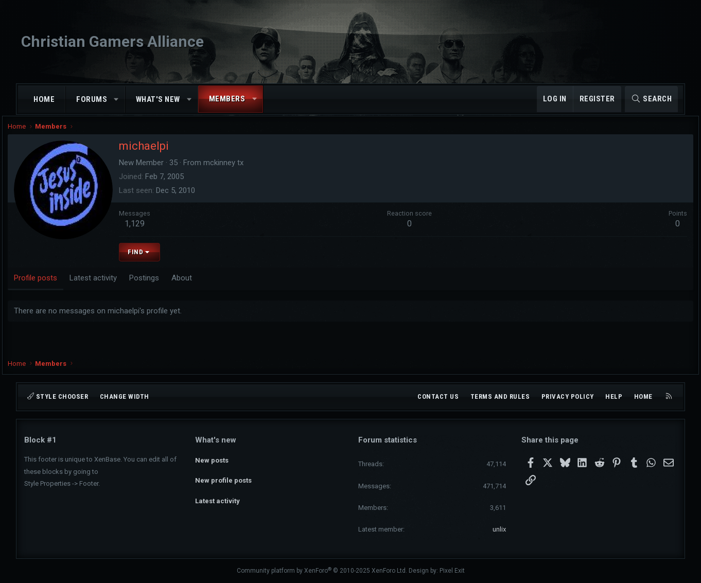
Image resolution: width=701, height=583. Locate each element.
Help (613, 396)
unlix (499, 529)
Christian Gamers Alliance (112, 41)
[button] (117, 99)
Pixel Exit (452, 570)
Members (227, 98)
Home (44, 99)
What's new (158, 99)
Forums (91, 99)
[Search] (651, 99)
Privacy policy (567, 396)
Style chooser (57, 396)
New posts (212, 458)
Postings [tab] (161, 286)
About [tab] (198, 286)
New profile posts (223, 477)
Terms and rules (500, 396)
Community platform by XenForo (322, 570)
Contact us (438, 396)
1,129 (151, 233)
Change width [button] (124, 396)
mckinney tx (240, 171)
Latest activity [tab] (109, 286)
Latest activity (217, 495)
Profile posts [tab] (52, 286)
